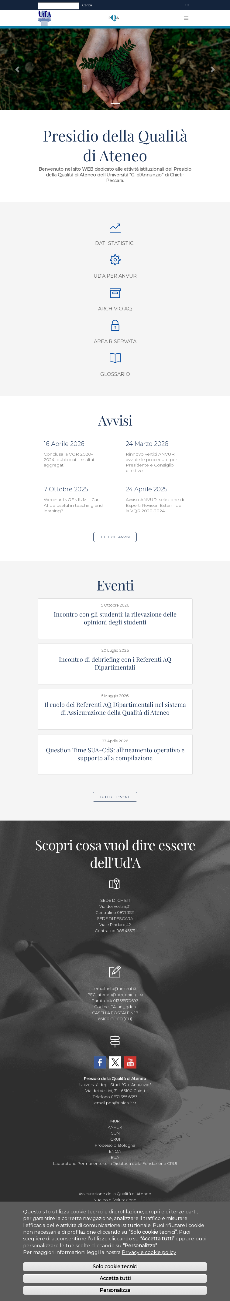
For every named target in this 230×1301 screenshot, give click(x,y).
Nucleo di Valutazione (115, 1199)
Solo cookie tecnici (115, 1271)
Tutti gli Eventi (115, 796)
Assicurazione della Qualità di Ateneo (115, 1193)
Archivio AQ (115, 309)
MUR (115, 1121)
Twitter (115, 1062)
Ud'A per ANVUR (115, 276)
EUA (115, 1157)
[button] (17, 69)
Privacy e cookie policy (149, 1257)
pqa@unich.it (121, 1102)
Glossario (115, 374)
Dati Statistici (115, 243)
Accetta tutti (115, 1283)
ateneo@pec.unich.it (120, 994)
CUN (115, 1133)
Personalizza (115, 1295)
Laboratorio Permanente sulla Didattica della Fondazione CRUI (115, 1163)
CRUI (115, 1139)
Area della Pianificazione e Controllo (115, 1205)
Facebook (100, 1062)
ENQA (115, 1151)
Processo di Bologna (115, 1145)
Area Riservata (115, 341)
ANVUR (115, 1127)
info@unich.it (121, 988)
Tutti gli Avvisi (115, 537)
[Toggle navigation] (187, 5)
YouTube (130, 1062)
